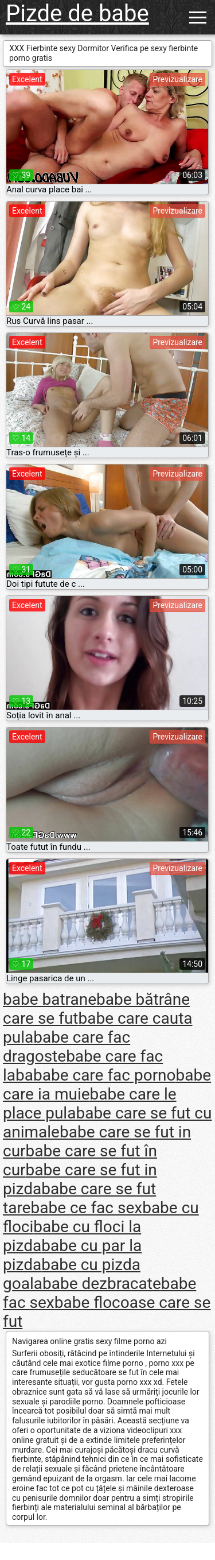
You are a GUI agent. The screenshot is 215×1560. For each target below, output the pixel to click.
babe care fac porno (104, 1075)
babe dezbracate (101, 1283)
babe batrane (49, 999)
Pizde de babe (77, 13)
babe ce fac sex (86, 1207)
